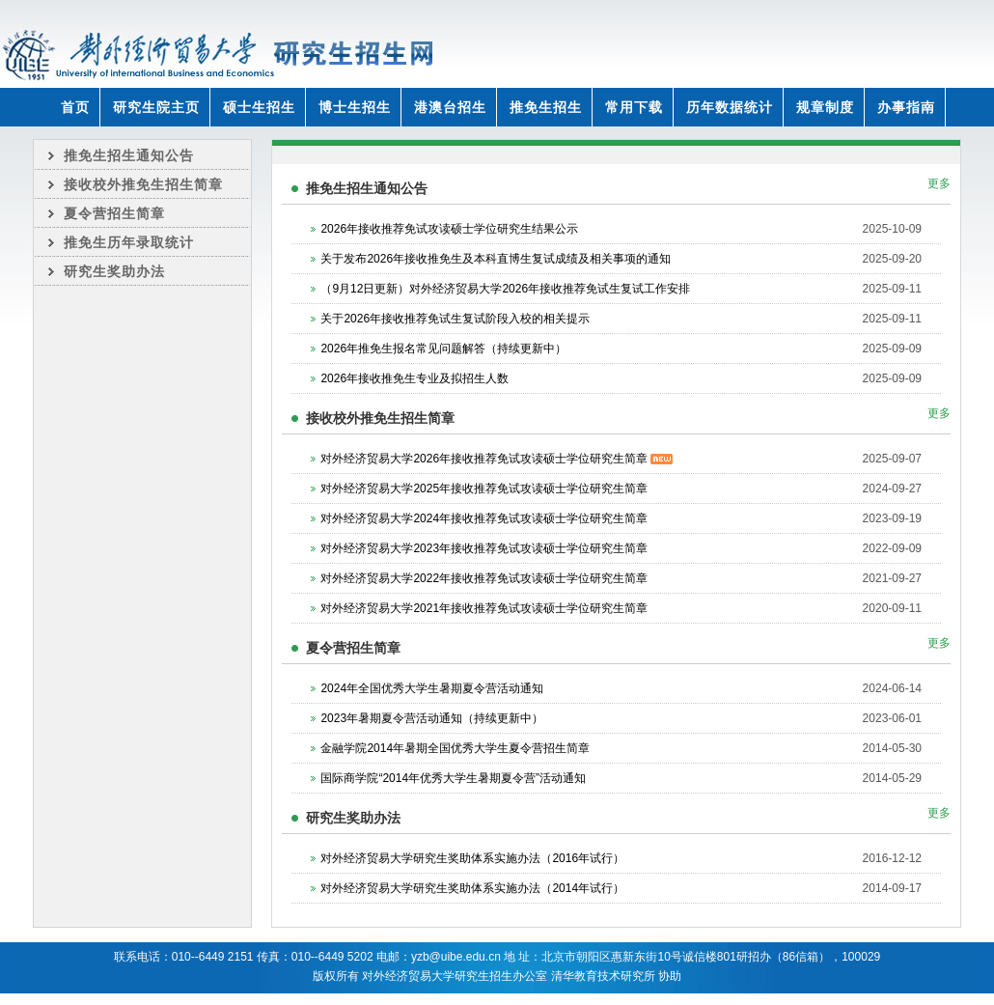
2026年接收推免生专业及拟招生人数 (414, 378)
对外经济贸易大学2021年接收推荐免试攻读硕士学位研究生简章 (484, 608)
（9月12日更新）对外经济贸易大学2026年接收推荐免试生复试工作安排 (505, 288)
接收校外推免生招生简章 (143, 184)
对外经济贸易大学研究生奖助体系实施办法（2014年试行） (472, 888)
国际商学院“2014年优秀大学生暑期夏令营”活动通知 (453, 778)
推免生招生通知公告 (129, 155)
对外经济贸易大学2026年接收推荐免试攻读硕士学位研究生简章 (496, 458)
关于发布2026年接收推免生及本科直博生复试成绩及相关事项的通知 (495, 258)
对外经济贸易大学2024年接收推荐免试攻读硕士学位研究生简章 (484, 518)
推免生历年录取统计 (129, 242)
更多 (939, 183)
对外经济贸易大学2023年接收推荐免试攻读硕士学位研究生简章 (484, 548)
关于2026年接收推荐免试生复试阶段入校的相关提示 (455, 318)
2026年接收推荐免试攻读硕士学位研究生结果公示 (449, 229)
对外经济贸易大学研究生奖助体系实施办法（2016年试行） (472, 858)
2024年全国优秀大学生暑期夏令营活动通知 (431, 688)
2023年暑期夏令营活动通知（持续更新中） (431, 718)
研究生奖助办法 (114, 271)
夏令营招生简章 (114, 213)
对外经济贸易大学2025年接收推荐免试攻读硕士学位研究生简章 (484, 488)
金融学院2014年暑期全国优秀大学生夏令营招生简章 (455, 748)
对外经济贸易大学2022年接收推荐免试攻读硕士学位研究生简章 (484, 578)
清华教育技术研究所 (603, 976)
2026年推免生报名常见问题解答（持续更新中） (443, 348)
